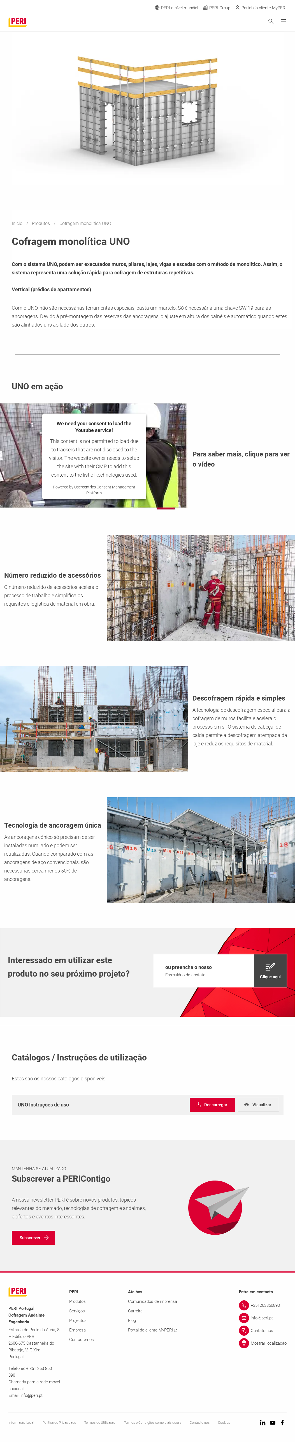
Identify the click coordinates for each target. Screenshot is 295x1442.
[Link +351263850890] (263, 1305)
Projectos (78, 1320)
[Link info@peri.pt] (263, 1318)
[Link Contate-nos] (263, 1331)
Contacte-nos (81, 1339)
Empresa (77, 1330)
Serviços (77, 1311)
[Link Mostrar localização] (263, 1343)
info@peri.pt (31, 1395)
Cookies (224, 1423)
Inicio (18, 223)
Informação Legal (21, 1423)
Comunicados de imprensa (152, 1301)
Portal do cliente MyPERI (152, 1330)
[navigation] (220, 970)
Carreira (135, 1311)
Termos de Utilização (99, 1423)
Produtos (41, 223)
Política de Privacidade (59, 1423)
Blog (132, 1320)
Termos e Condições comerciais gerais (152, 1423)
